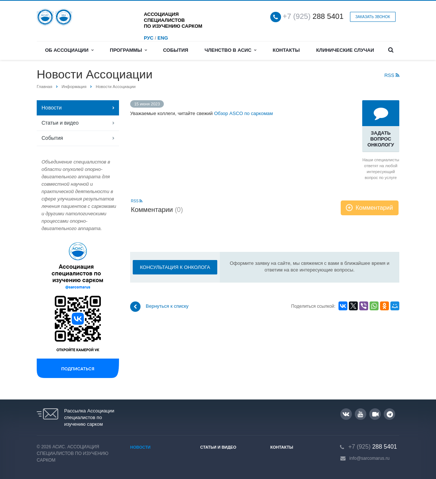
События (175, 50)
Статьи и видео (60, 123)
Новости (52, 108)
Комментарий (374, 208)
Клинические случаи (345, 50)
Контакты (286, 50)
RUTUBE (375, 414)
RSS (391, 75)
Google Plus (390, 414)
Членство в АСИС (231, 50)
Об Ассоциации (69, 50)
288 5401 (313, 16)
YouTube (360, 414)
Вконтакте (346, 414)
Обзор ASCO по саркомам (243, 113)
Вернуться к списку (159, 306)
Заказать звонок (373, 17)
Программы (128, 50)
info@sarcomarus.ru (369, 458)
